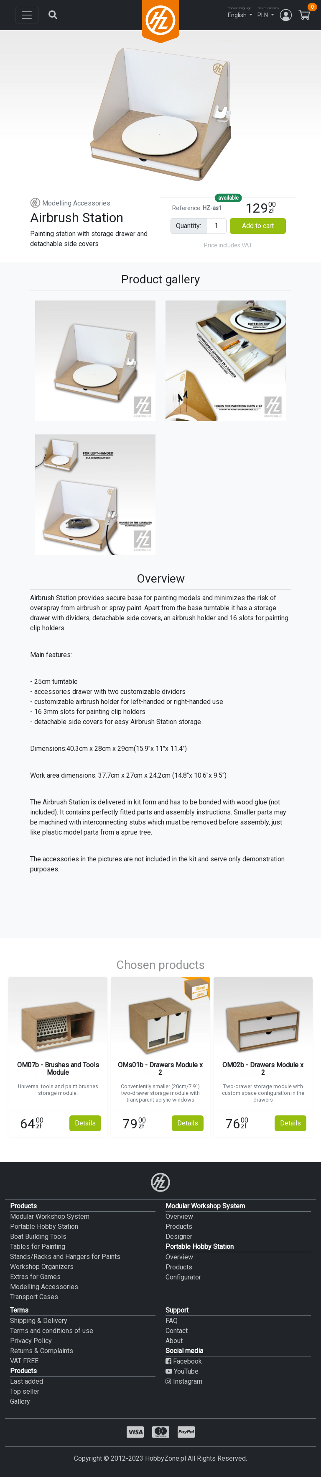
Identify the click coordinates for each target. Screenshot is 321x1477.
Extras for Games (35, 1277)
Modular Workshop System (49, 1216)
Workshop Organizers (42, 1267)
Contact (177, 1331)
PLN (262, 15)
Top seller (24, 1391)
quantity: (188, 226)
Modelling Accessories (70, 203)
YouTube (182, 1371)
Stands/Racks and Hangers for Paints (65, 1257)
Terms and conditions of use (51, 1331)
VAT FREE (24, 1361)
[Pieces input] (216, 226)
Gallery (20, 1401)
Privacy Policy (31, 1341)
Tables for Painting (37, 1247)
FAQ (172, 1321)
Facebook (184, 1361)
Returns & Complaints (41, 1351)
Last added (26, 1381)
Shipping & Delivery (38, 1321)
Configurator (183, 1277)
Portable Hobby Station (44, 1226)
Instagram (184, 1381)
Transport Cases (34, 1297)
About (174, 1341)
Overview (179, 1216)
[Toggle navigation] (26, 15)
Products (179, 1226)
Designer (179, 1237)
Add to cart (258, 226)
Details (85, 1123)
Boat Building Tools (38, 1237)
